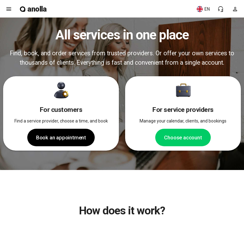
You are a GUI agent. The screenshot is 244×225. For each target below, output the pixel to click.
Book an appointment (61, 137)
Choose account (183, 137)
